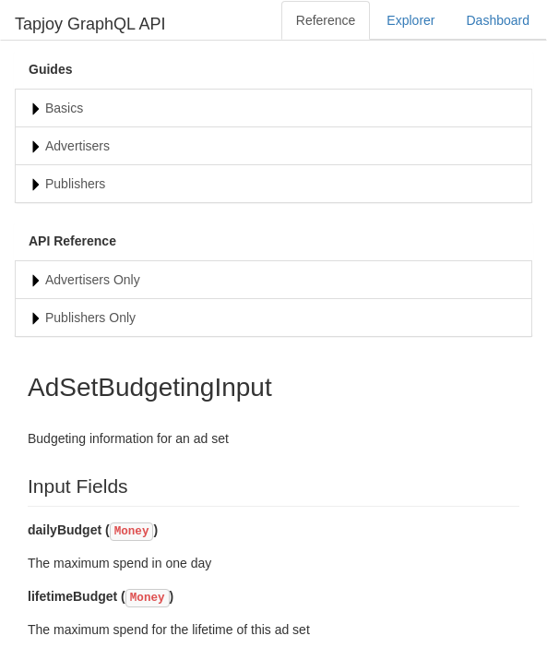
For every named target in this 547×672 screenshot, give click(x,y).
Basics (64, 108)
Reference (326, 20)
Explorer (410, 20)
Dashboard (498, 20)
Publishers (75, 183)
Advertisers (77, 145)
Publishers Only (90, 317)
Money (131, 531)
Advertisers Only (92, 279)
